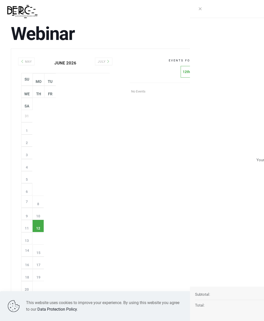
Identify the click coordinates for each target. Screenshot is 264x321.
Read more (208, 306)
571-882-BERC (187, 256)
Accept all (239, 306)
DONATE (242, 11)
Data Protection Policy (57, 309)
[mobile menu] (192, 11)
